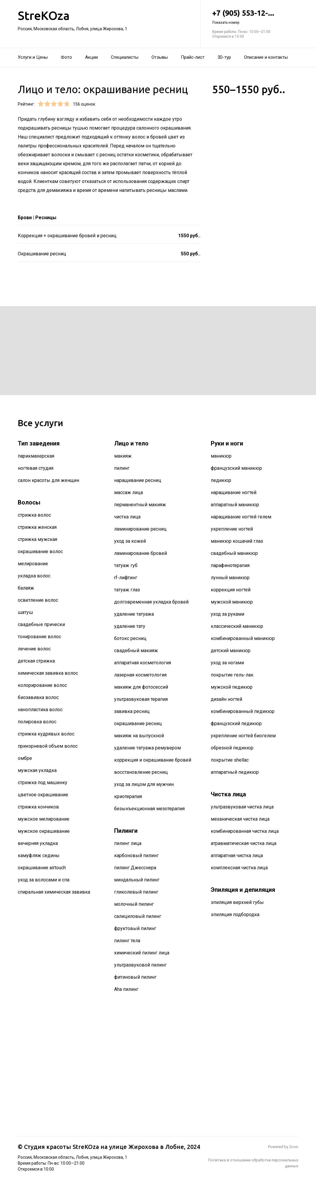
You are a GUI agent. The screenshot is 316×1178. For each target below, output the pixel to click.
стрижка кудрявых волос (46, 734)
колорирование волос (42, 685)
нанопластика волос (40, 709)
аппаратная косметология (142, 663)
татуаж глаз (127, 590)
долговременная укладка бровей (151, 602)
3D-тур (224, 57)
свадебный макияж (136, 650)
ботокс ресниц (130, 638)
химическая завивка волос (48, 673)
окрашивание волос (40, 551)
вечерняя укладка (38, 843)
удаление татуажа (134, 614)
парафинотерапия (230, 565)
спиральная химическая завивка (54, 892)
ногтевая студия (35, 468)
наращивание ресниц (137, 480)
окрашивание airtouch (42, 867)
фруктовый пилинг (135, 928)
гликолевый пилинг (136, 892)
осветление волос (38, 600)
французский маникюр (236, 468)
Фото (66, 57)
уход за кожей (130, 541)
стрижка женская (37, 527)
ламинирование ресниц (140, 529)
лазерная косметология (140, 675)
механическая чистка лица (240, 819)
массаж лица (128, 492)
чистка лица (127, 517)
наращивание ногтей (233, 492)
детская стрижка (36, 661)
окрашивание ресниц (138, 723)
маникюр (221, 456)
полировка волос (37, 722)
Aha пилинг (126, 989)
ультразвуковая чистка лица (242, 807)
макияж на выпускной (139, 735)
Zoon (293, 1146)
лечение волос (34, 649)
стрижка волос (34, 515)
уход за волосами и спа (43, 880)
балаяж (26, 588)
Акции (91, 57)
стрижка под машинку (42, 782)
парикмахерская (36, 456)
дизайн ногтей (226, 699)
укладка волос (34, 576)
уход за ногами (227, 663)
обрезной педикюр (232, 748)
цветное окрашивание (43, 794)
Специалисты (124, 57)
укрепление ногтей (232, 529)
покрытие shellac (230, 760)
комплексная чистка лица (239, 867)
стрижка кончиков (38, 807)
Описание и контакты (266, 57)
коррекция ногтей (230, 590)
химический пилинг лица (141, 953)
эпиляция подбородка (235, 914)
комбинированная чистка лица (245, 831)
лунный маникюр (230, 577)
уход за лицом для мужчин (144, 784)
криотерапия (128, 796)
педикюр (221, 480)
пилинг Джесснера (135, 867)
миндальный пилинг (136, 880)
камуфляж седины (39, 855)
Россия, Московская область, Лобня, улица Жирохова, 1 (72, 28)
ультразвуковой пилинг (140, 965)
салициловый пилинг (137, 916)
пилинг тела (127, 940)
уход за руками (227, 614)
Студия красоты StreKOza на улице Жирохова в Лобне (104, 1146)
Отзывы (159, 57)
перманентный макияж (140, 504)
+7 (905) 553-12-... (255, 17)
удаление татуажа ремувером (147, 748)
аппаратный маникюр (235, 504)
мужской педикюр (232, 687)
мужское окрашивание (44, 831)
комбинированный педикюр (242, 711)
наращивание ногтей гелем (241, 517)
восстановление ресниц (141, 772)
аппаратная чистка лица (237, 855)
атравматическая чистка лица (243, 843)
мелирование (33, 563)
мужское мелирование (43, 819)
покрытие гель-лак (232, 675)
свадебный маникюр (234, 553)
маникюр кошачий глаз (237, 541)
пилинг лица (127, 843)
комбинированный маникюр (243, 638)
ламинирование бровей (140, 553)
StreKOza (44, 15)
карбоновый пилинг (136, 855)
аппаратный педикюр (235, 772)
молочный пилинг (134, 904)
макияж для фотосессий (141, 687)
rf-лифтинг (125, 577)
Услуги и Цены (33, 57)
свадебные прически (41, 624)
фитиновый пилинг (135, 977)
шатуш (25, 612)
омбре (25, 758)
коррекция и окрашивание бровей (152, 760)
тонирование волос (39, 636)
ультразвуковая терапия (141, 699)
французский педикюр (236, 723)
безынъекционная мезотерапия (149, 808)
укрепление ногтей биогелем (243, 735)
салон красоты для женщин (48, 480)
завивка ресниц (132, 711)
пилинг (122, 468)
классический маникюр (237, 626)
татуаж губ (126, 565)
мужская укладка (37, 770)
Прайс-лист (193, 57)
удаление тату (129, 626)
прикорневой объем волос (48, 746)
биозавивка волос (38, 697)
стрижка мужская (37, 539)
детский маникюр (230, 650)
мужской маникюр (232, 602)
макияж (123, 456)
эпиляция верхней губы (237, 902)
